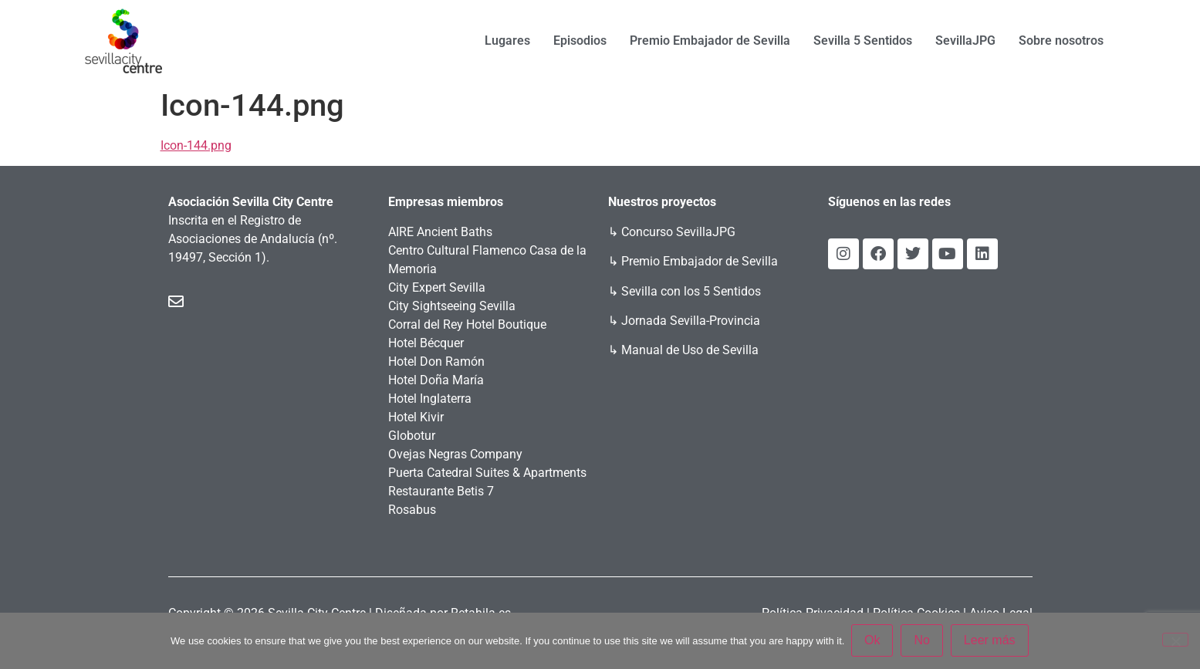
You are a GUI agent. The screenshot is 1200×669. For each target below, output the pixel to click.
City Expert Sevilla (436, 287)
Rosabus (412, 509)
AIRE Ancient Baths (440, 232)
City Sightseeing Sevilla (451, 306)
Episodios (580, 40)
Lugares (507, 40)
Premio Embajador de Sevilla (710, 40)
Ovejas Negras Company (455, 454)
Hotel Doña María (436, 380)
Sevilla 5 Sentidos (862, 40)
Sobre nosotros (1061, 40)
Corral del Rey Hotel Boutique (467, 324)
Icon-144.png (196, 145)
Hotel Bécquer (426, 343)
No (923, 640)
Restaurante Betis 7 (441, 491)
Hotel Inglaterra (430, 398)
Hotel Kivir (416, 417)
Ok (873, 640)
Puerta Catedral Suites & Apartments (487, 472)
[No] (1175, 640)
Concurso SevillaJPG (678, 232)
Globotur (411, 435)
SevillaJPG (965, 40)
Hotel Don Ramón (436, 361)
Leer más (990, 640)
